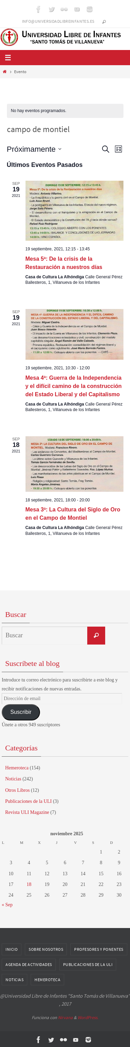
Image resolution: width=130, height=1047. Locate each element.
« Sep (7, 904)
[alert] (65, 111)
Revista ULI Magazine (27, 812)
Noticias (13, 778)
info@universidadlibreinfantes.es (58, 21)
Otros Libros (17, 790)
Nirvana (65, 1017)
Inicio (12, 949)
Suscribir (20, 712)
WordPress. (88, 1017)
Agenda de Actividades (29, 964)
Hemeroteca (17, 767)
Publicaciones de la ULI (28, 801)
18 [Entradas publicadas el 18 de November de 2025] (29, 884)
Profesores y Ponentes (98, 949)
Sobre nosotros (46, 949)
